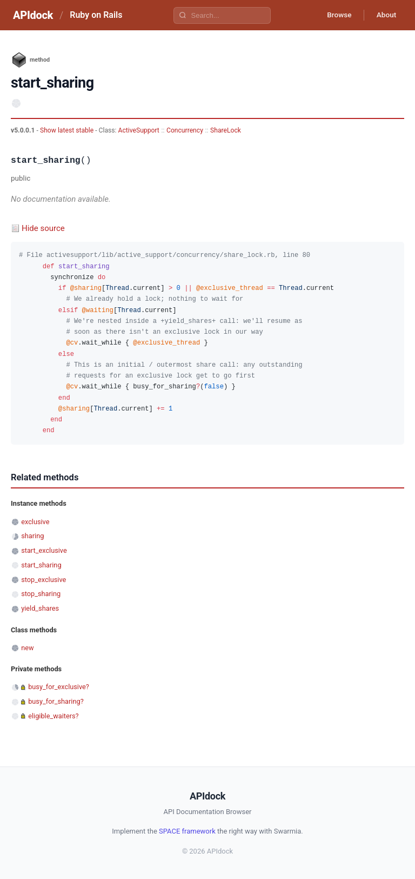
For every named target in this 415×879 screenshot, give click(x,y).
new (27, 648)
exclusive (35, 522)
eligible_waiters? (53, 716)
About (385, 15)
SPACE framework (187, 831)
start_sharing (41, 565)
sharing (32, 536)
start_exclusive (44, 550)
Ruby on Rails (96, 15)
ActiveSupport (138, 130)
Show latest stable (67, 130)
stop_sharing (41, 594)
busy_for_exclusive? (58, 687)
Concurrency (184, 130)
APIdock (33, 15)
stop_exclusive (43, 580)
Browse (336, 15)
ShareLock (225, 130)
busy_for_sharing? (56, 701)
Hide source (43, 228)
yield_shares (40, 608)
